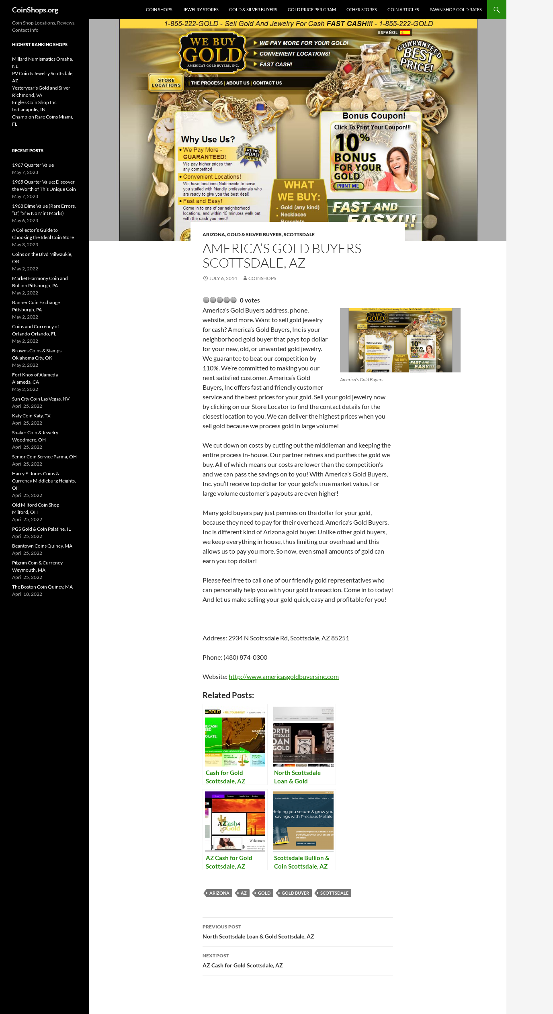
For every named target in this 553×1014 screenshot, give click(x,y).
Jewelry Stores (201, 9)
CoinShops (262, 278)
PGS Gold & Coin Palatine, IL (41, 529)
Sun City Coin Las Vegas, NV (41, 399)
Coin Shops (159, 9)
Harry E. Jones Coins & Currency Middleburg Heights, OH (44, 480)
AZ (244, 892)
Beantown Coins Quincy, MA (42, 546)
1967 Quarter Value (33, 165)
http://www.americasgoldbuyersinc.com (284, 676)
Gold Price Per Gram (312, 9)
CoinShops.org (35, 9)
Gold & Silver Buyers (253, 9)
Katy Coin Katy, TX (31, 416)
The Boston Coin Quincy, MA (42, 587)
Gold (264, 892)
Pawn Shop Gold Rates (456, 9)
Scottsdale (299, 234)
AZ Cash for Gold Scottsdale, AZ (298, 960)
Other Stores (361, 9)
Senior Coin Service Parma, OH (44, 457)
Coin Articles (403, 9)
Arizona (214, 234)
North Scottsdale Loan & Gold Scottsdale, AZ (298, 931)
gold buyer (295, 892)
